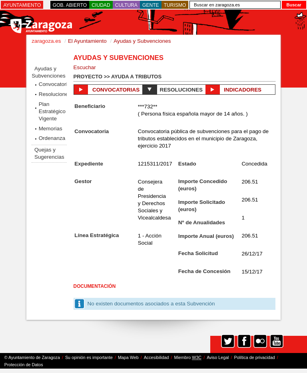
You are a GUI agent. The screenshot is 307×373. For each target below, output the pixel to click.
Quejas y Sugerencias (49, 153)
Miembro (187, 357)
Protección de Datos (23, 364)
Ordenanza (52, 138)
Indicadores (233, 89)
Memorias (50, 129)
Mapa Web (128, 357)
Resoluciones (53, 94)
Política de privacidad (254, 357)
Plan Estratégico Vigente (52, 111)
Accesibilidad (156, 357)
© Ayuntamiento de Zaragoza (32, 357)
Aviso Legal (218, 357)
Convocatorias (53, 84)
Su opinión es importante (89, 357)
